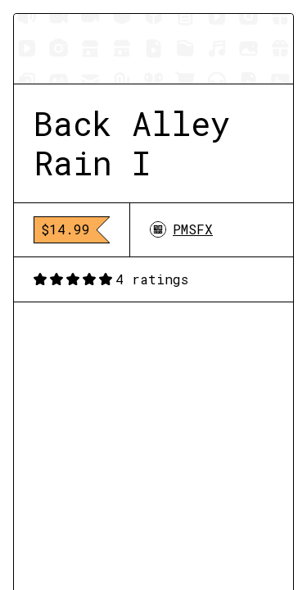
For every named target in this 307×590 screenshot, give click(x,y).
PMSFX (181, 229)
